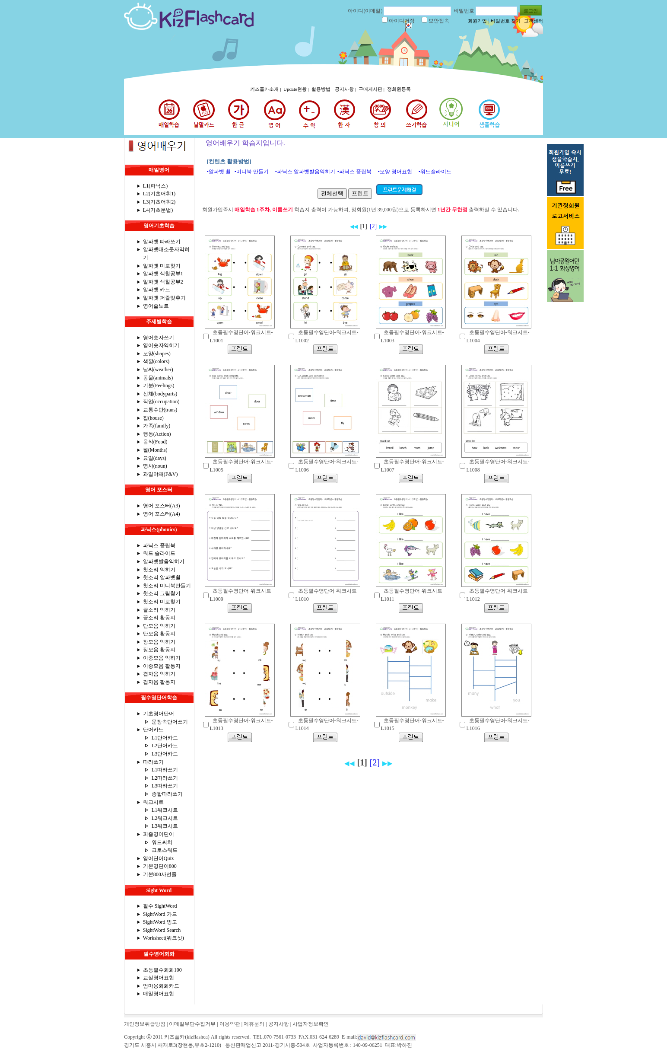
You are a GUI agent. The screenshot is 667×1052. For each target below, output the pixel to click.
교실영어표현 (158, 978)
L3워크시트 (165, 826)
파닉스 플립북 (159, 545)
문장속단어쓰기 (170, 722)
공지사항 (278, 1024)
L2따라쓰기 (165, 778)
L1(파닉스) (155, 186)
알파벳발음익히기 (163, 561)
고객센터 (533, 20)
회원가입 (477, 20)
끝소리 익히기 (159, 610)
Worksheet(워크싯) (163, 938)
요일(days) (154, 458)
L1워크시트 (165, 810)
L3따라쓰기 (165, 786)
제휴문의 (254, 1024)
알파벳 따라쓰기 (162, 242)
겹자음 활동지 (159, 682)
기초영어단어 (158, 714)
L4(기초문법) (158, 210)
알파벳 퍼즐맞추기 (164, 298)
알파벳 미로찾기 (162, 266)
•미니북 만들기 (252, 172)
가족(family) (156, 426)
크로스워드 (165, 850)
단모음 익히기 (159, 626)
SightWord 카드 (160, 914)
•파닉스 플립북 (354, 172)
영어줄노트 (156, 306)
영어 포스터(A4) (161, 514)
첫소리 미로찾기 (162, 602)
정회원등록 (399, 89)
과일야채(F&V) (160, 474)
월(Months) (155, 450)
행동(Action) (157, 434)
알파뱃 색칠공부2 (163, 282)
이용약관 (229, 1024)
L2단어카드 (165, 746)
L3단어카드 (165, 754)
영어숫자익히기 (161, 345)
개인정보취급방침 (144, 1024)
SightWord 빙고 (160, 922)
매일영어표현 (158, 994)
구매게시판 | (372, 89)
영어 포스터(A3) (161, 506)
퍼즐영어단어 (158, 834)
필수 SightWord (160, 906)
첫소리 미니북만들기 (167, 586)
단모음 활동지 (159, 634)
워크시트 (153, 802)
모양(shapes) (157, 354)
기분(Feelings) (159, 386)
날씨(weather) (158, 370)
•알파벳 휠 (219, 172)
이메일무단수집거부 (192, 1024)
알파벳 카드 (156, 290)
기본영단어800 (160, 866)
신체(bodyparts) (160, 394)
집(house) (153, 418)
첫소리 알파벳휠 (162, 577)
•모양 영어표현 (395, 172)
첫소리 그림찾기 (162, 593)
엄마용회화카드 (161, 986)
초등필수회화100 (162, 970)
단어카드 (153, 730)
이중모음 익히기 (162, 658)
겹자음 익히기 (159, 674)
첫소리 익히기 (159, 570)
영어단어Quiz (158, 858)
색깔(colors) (156, 361)
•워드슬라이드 (435, 172)
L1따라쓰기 (165, 770)
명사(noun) (155, 466)
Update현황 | (296, 89)
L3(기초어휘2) (159, 202)
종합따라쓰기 (167, 794)
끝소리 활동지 (159, 618)
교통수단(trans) (160, 410)
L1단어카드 (165, 738)
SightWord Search (162, 930)
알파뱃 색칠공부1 (163, 274)
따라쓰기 (153, 762)
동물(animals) (158, 378)
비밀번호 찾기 (506, 20)
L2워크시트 (165, 818)
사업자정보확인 (310, 1024)
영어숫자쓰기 (158, 338)
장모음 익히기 (159, 642)
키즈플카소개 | (266, 89)
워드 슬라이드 (159, 553)
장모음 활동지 (159, 650)
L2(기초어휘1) (159, 194)
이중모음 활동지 (162, 666)
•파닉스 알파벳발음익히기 (305, 172)
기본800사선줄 (160, 874)
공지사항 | (346, 89)
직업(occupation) (161, 401)
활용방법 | (322, 89)
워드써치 (162, 842)
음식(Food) (155, 442)
